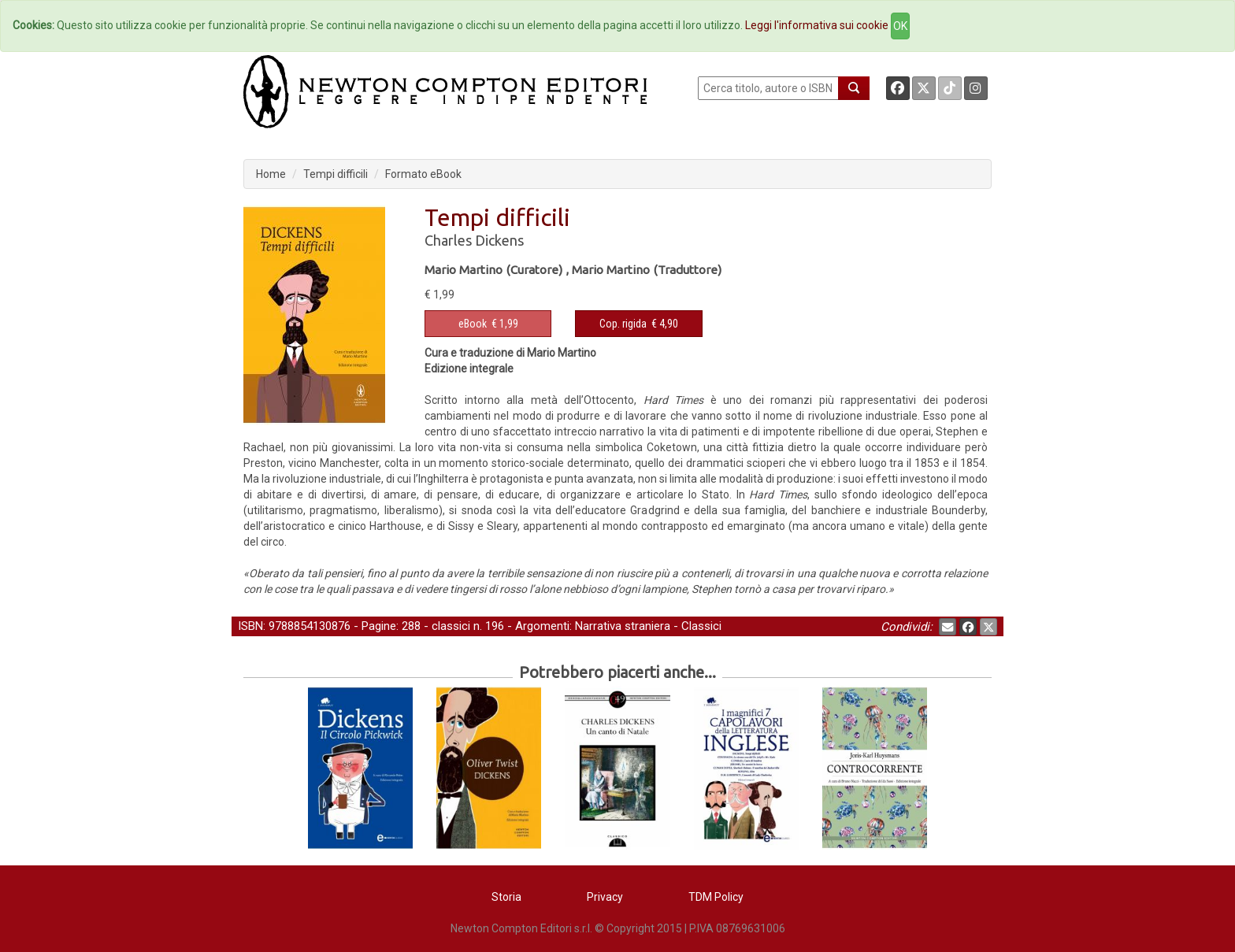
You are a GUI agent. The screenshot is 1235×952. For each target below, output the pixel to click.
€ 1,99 (488, 323)
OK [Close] (900, 26)
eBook (472, 323)
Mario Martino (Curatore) (493, 269)
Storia (506, 897)
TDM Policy (716, 897)
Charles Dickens (474, 240)
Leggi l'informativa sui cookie (816, 25)
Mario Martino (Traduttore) (646, 269)
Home (271, 174)
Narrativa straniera (622, 626)
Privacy (605, 897)
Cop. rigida (623, 323)
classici (451, 626)
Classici (701, 626)
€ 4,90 (638, 323)
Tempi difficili (335, 174)
